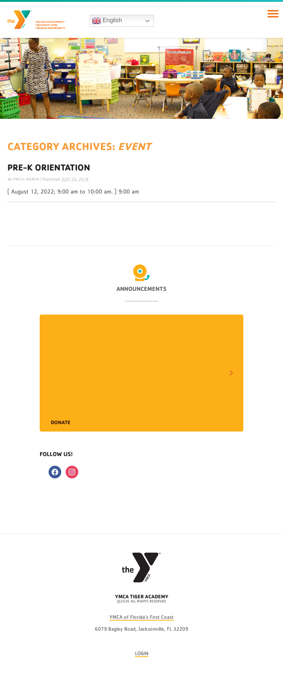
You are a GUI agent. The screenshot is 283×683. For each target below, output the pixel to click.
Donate (60, 422)
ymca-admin (26, 179)
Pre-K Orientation (48, 167)
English (107, 20)
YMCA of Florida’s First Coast (141, 617)
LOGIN (141, 653)
